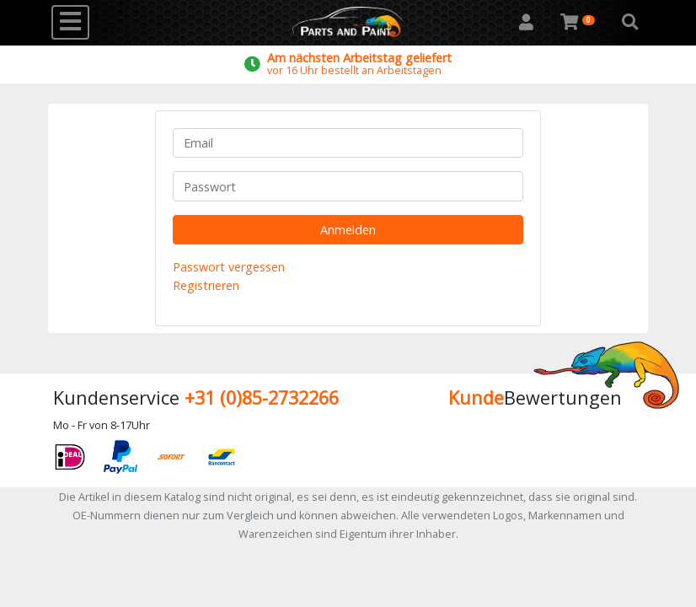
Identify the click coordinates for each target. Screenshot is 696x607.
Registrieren (206, 285)
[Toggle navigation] (70, 22)
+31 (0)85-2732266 (262, 397)
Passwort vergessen (229, 267)
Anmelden (348, 230)
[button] (629, 23)
